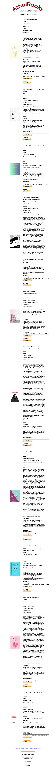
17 (27, 748)
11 (19, 748)
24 (36, 748)
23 (35, 748)
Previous (25, 747)
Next (40, 748)
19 (30, 748)
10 (18, 748)
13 (22, 748)
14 (23, 748)
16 (26, 748)
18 (29, 748)
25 (38, 748)
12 (21, 748)
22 (34, 748)
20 (31, 748)
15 (25, 748)
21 (33, 748)
